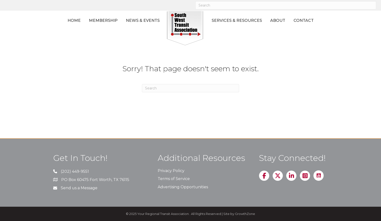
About (277, 20)
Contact (304, 20)
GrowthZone (245, 214)
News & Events (143, 20)
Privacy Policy (171, 170)
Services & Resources (237, 20)
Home (74, 20)
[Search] (285, 5)
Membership (103, 20)
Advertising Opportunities (183, 187)
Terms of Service (174, 178)
